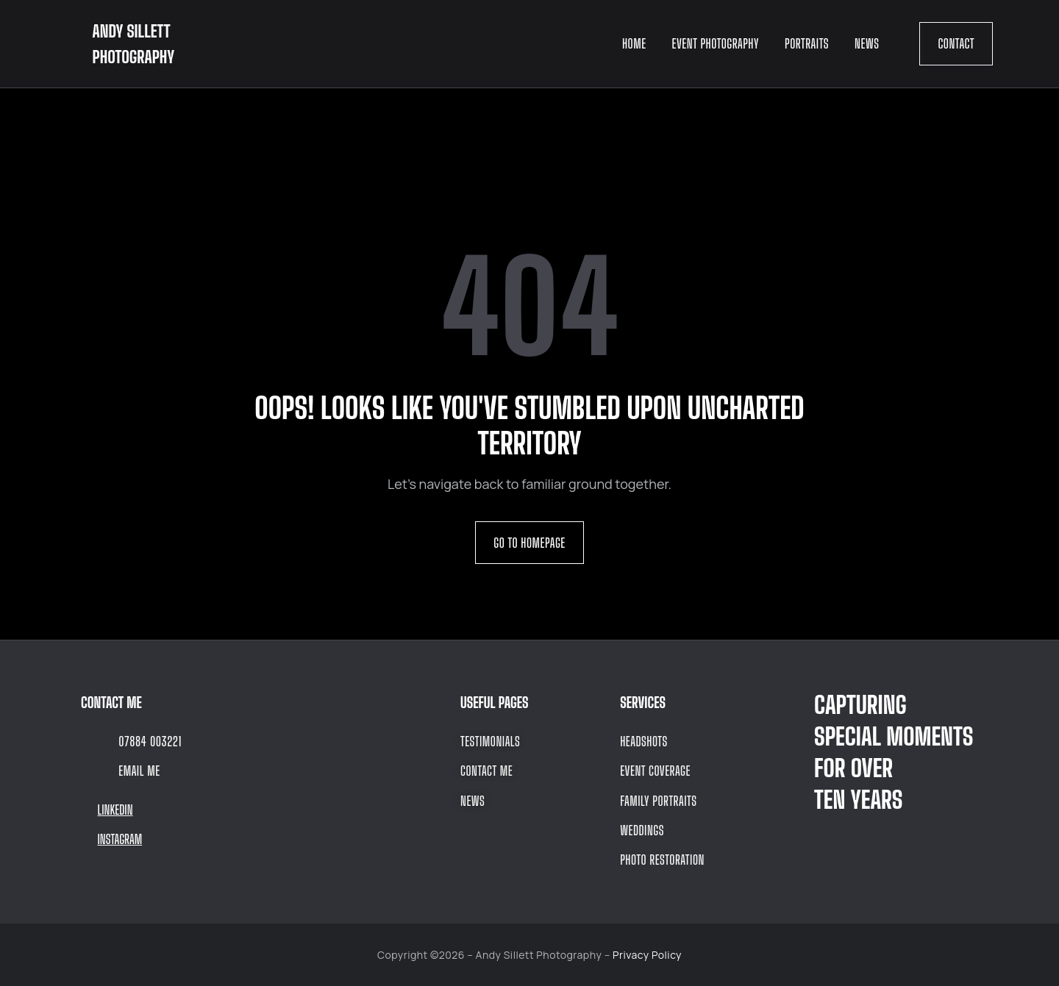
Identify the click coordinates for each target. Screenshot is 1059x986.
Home (634, 43)
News (867, 43)
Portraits (807, 43)
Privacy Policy (647, 955)
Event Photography (715, 43)
